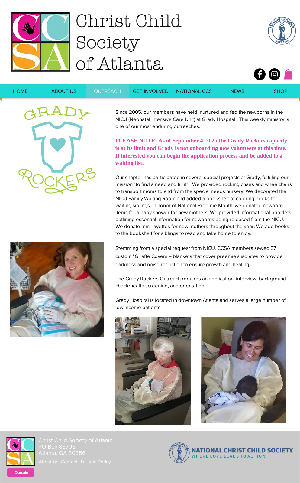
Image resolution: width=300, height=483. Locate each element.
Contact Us (74, 461)
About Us (50, 461)
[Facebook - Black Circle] (260, 74)
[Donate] (20, 472)
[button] (288, 74)
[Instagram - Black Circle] (274, 74)
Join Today (99, 461)
